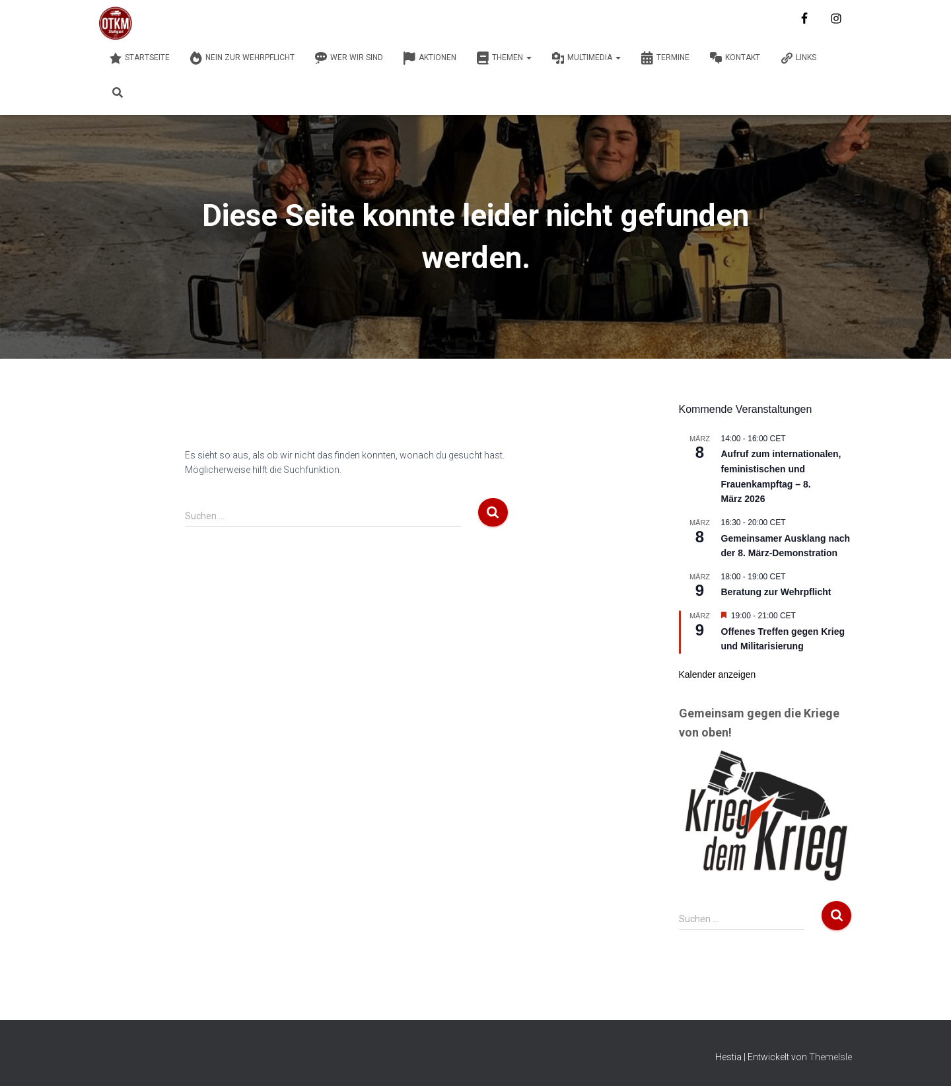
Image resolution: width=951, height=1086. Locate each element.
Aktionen (429, 58)
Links (798, 58)
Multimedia (586, 58)
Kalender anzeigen (717, 674)
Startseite (139, 58)
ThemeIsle (830, 1057)
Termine (665, 58)
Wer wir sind (348, 58)
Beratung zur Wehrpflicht (776, 592)
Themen (504, 58)
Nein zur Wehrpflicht (242, 58)
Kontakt (734, 58)
